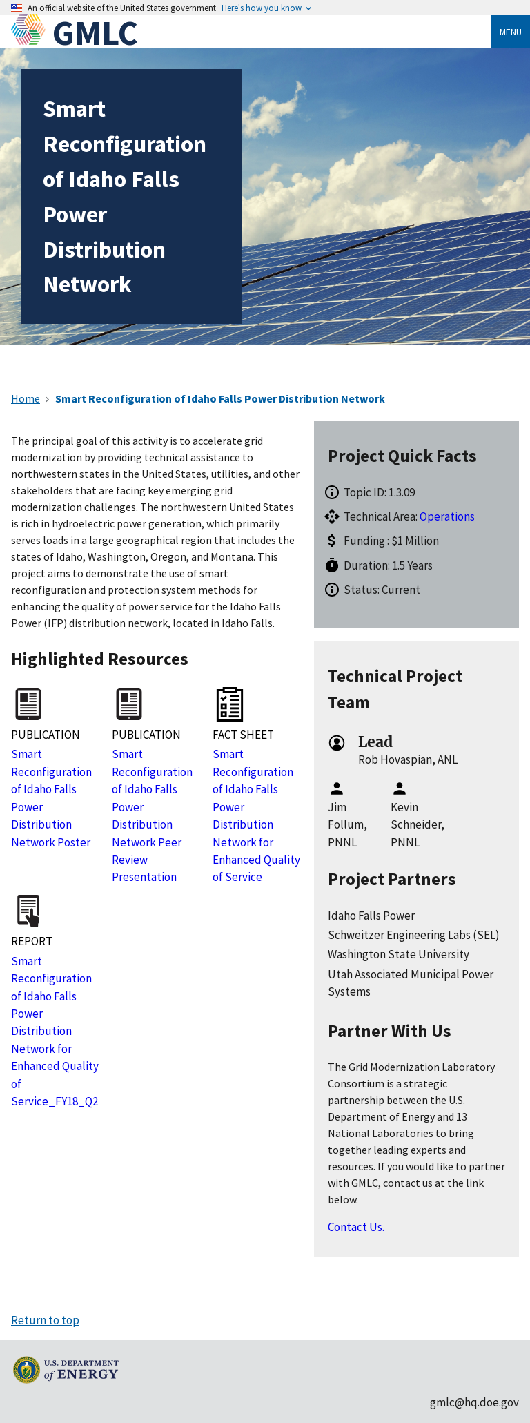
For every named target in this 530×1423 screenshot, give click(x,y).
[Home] (31, 33)
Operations (447, 516)
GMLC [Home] (95, 33)
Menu (511, 32)
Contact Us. (356, 1227)
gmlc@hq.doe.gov (474, 1402)
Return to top (45, 1320)
